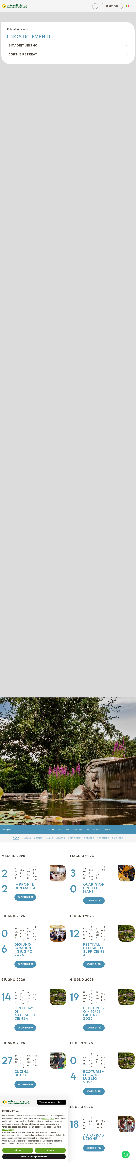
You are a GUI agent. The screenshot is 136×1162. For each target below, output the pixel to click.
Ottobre (89, 838)
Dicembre (117, 838)
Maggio (27, 838)
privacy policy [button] (48, 1118)
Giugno (38, 838)
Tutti (51, 829)
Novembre (103, 838)
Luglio (49, 838)
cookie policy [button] (7, 1129)
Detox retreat (75, 829)
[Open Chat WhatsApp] (126, 1154)
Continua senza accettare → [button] (51, 1102)
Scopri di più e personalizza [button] (34, 1156)
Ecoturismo (94, 829)
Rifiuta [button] (18, 1150)
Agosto (60, 838)
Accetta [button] (50, 1150)
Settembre (74, 838)
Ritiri (107, 829)
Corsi (60, 829)
